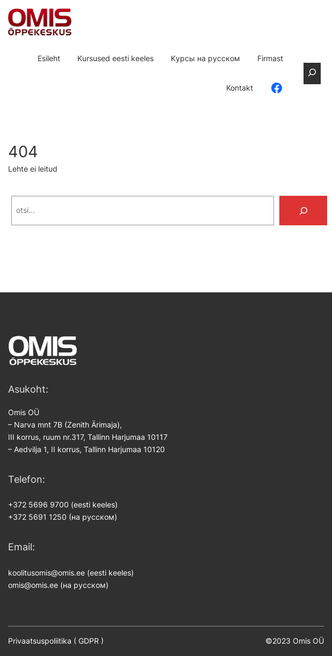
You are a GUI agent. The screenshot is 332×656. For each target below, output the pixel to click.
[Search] (303, 210)
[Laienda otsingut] (312, 74)
